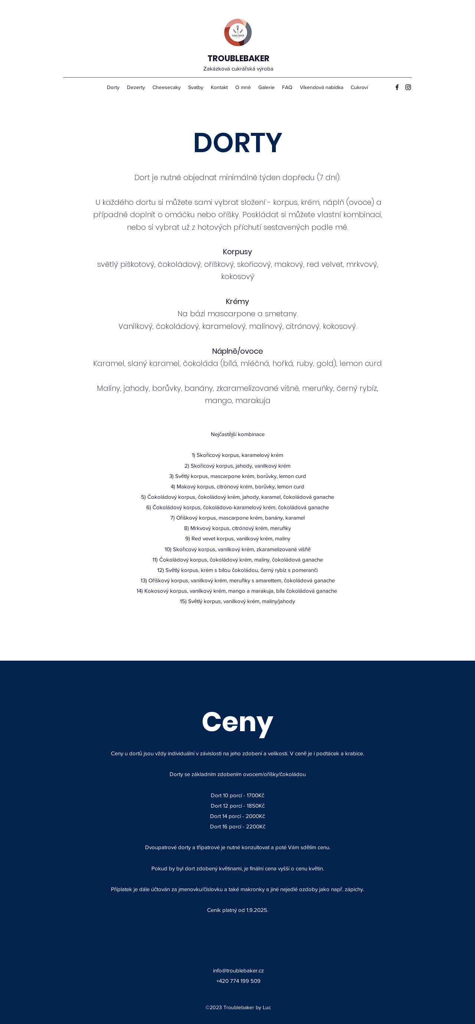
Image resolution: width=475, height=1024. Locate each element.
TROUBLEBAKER (238, 58)
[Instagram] (408, 87)
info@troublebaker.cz (238, 970)
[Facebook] (397, 87)
